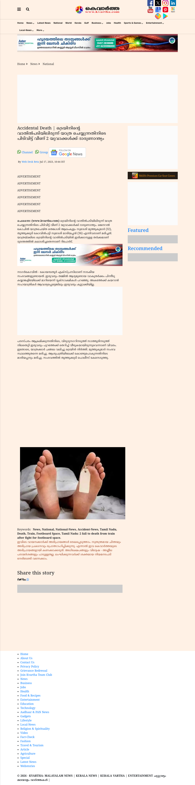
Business (96, 23)
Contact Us (27, 662)
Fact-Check (27, 737)
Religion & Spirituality (35, 729)
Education (27, 704)
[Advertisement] (97, 99)
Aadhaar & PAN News (34, 712)
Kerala (78, 23)
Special (25, 758)
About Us (26, 658)
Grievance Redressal (33, 671)
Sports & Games (132, 23)
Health (117, 23)
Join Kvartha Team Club (36, 675)
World (68, 23)
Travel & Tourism (31, 745)
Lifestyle (26, 720)
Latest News (44, 23)
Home (20, 23)
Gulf (86, 23)
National (57, 23)
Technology (27, 708)
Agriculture (27, 754)
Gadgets (25, 716)
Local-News (25, 30)
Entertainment (154, 23)
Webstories (27, 766)
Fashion (25, 741)
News (29, 23)
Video (24, 733)
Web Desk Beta (30, 162)
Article (24, 749)
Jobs (108, 23)
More (39, 30)
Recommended (145, 249)
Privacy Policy (29, 667)
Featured (138, 231)
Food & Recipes (30, 696)
